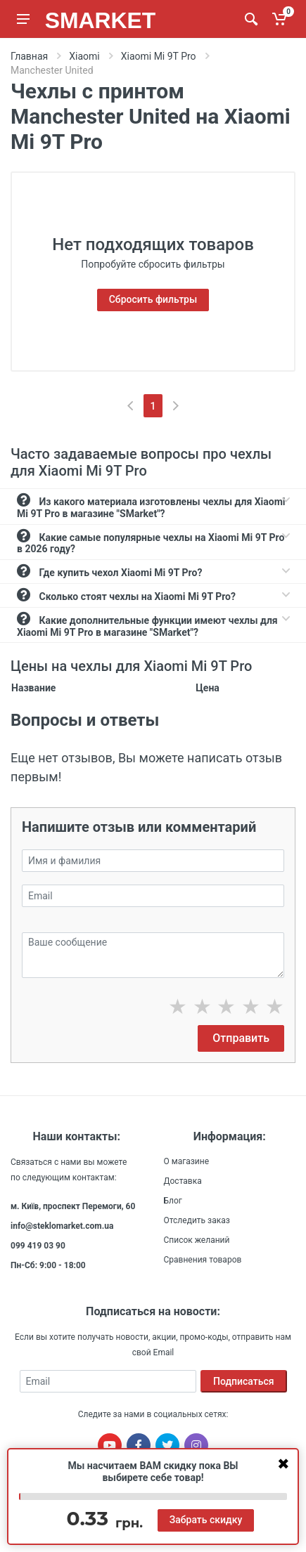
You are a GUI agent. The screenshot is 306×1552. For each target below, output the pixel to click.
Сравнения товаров (203, 1260)
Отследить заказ (197, 1220)
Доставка (183, 1181)
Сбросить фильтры (153, 299)
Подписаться (243, 1381)
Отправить (240, 1038)
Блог (173, 1201)
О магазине (187, 1161)
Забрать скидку (206, 1519)
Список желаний (197, 1240)
